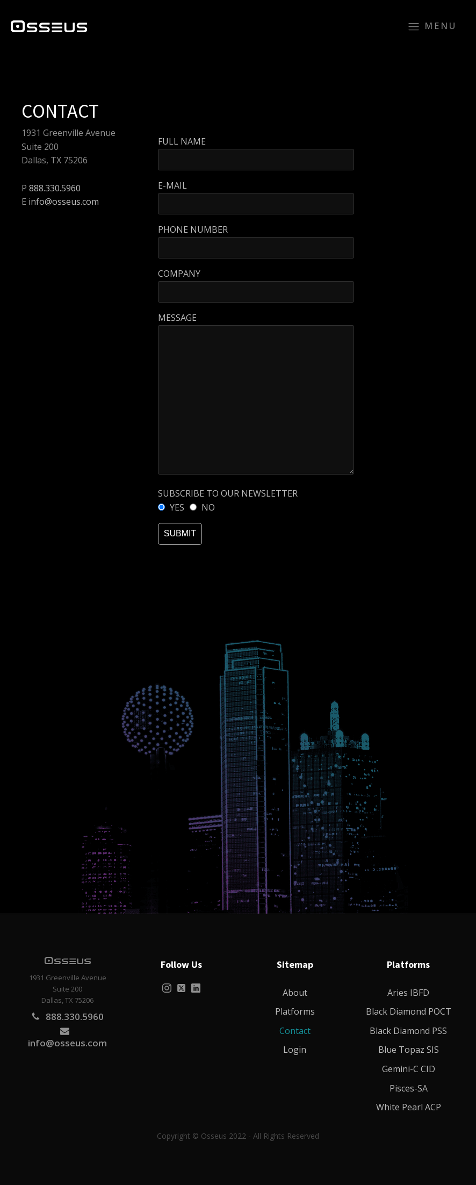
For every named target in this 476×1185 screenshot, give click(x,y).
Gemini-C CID (408, 1069)
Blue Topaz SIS (408, 1049)
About (295, 993)
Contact (295, 1031)
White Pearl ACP (408, 1107)
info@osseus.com (63, 201)
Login (294, 1049)
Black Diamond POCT (408, 1011)
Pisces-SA (409, 1088)
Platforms (295, 1011)
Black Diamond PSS (408, 1031)
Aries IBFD (408, 993)
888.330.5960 (55, 188)
